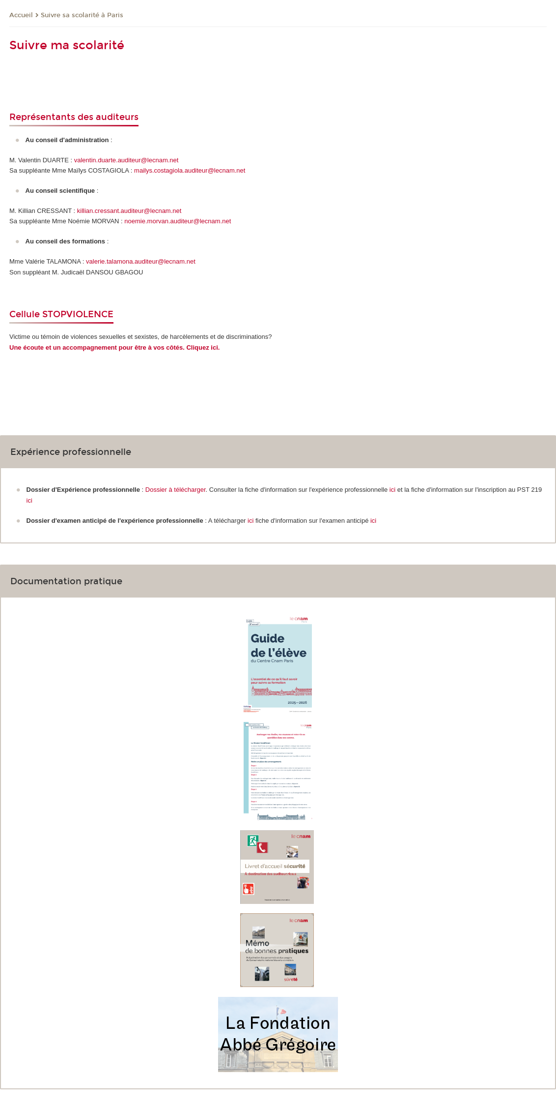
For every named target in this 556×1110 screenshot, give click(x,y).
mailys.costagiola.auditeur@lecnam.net (189, 170)
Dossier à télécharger (175, 489)
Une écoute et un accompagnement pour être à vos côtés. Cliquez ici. (114, 347)
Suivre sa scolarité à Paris (82, 15)
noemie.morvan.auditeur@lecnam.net (177, 221)
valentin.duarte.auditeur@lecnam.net (126, 160)
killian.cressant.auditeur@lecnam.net (129, 210)
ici (393, 489)
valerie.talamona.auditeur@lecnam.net (140, 261)
